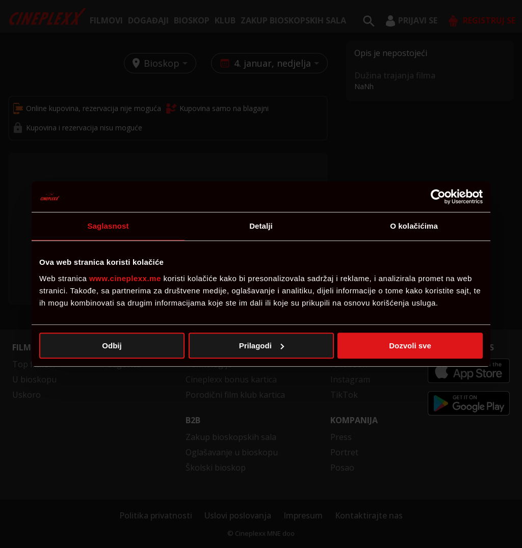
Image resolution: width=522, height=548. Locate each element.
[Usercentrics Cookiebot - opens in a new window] (438, 196)
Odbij (111, 345)
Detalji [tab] (261, 226)
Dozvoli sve (410, 345)
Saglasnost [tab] (107, 226)
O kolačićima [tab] (414, 226)
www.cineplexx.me (125, 278)
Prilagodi (261, 345)
